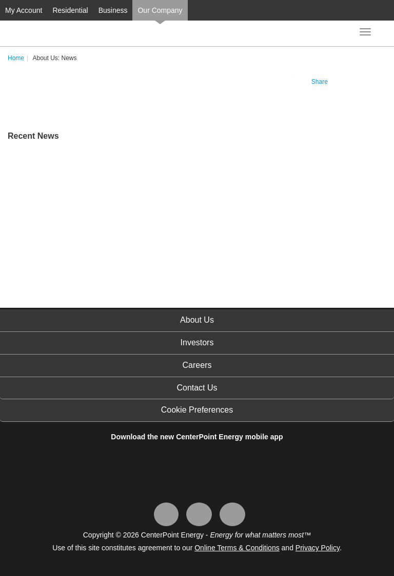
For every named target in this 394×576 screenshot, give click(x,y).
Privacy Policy (318, 548)
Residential (70, 10)
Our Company (159, 10)
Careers (197, 365)
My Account (23, 10)
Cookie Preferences (197, 409)
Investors (197, 342)
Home (16, 58)
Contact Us (196, 387)
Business (113, 10)
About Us (197, 319)
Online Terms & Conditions (236, 548)
